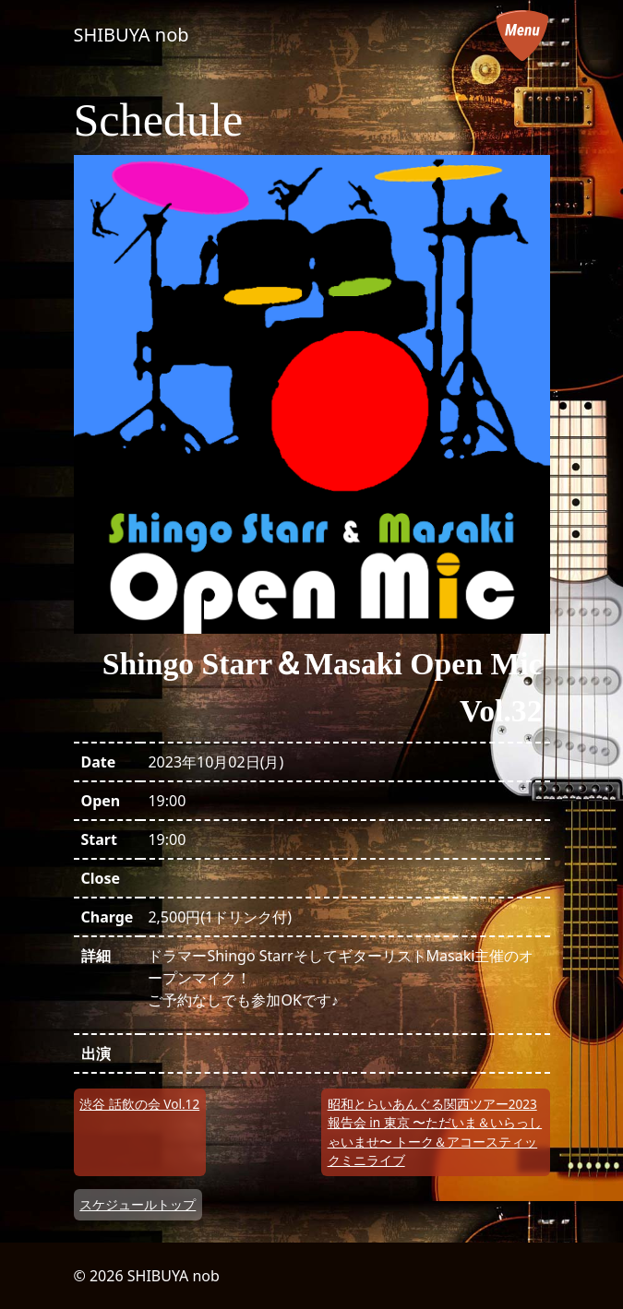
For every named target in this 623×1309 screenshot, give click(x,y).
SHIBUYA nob (131, 34)
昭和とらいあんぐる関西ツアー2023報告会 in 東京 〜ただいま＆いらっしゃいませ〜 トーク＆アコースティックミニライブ (435, 1132)
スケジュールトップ (137, 1204)
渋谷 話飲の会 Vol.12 (139, 1104)
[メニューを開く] (522, 35)
